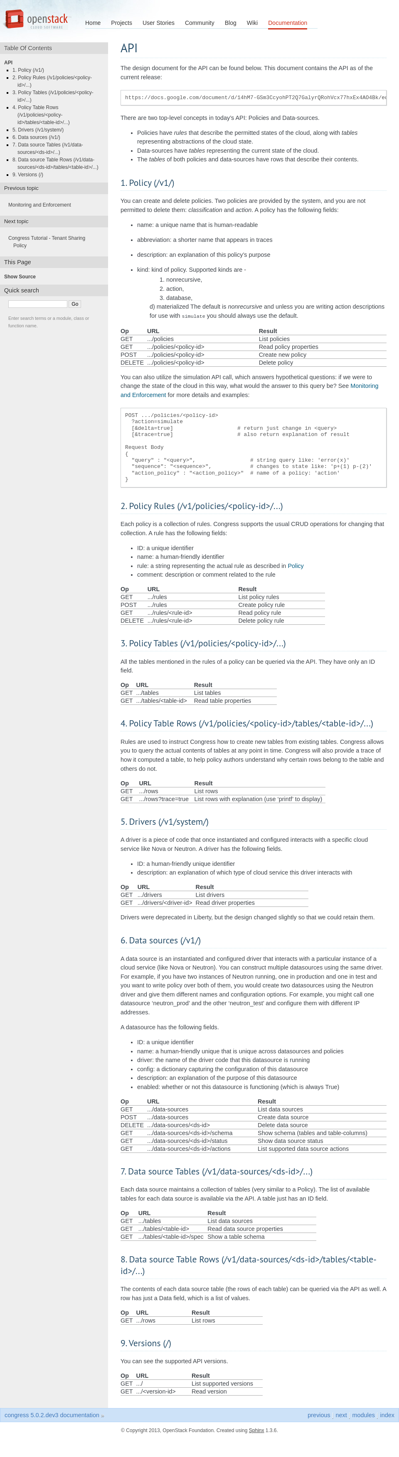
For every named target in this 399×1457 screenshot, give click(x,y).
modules (363, 1414)
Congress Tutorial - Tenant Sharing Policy (49, 242)
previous (319, 1414)
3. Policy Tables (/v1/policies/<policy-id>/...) (55, 96)
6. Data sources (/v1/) (38, 137)
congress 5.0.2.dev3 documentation (52, 1414)
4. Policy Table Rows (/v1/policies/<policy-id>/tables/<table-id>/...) (43, 115)
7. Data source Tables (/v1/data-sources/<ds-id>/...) (50, 148)
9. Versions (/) (30, 175)
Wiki (252, 22)
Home (93, 22)
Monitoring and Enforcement (42, 205)
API (10, 63)
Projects (121, 22)
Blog (230, 22)
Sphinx (256, 1430)
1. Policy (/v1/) (30, 70)
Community (199, 22)
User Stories (159, 22)
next (341, 1414)
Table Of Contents (31, 48)
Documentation (287, 22)
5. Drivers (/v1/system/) (40, 130)
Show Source (22, 277)
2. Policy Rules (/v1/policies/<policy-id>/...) (54, 81)
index (387, 1414)
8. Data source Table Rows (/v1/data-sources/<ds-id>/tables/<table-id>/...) (58, 163)
